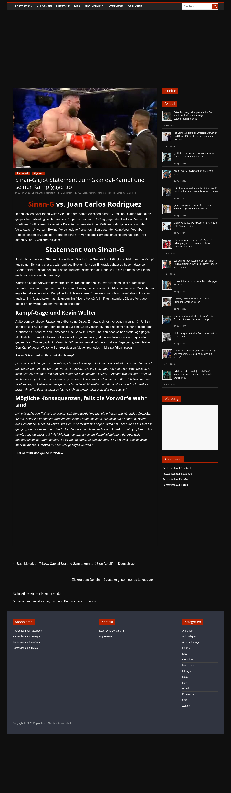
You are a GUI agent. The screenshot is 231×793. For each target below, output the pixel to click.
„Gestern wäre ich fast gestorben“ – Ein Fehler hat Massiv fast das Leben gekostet (195, 317)
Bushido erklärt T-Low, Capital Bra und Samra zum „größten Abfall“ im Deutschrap (74, 563)
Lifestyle (63, 6)
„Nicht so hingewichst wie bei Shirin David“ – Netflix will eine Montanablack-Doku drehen (196, 190)
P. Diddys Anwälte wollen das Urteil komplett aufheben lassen (191, 300)
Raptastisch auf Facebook (177, 468)
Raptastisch (24, 6)
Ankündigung (94, 6)
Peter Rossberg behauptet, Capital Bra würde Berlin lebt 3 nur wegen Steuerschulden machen (193, 115)
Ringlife (111, 193)
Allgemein (44, 6)
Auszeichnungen (191, 642)
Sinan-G (121, 193)
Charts (186, 648)
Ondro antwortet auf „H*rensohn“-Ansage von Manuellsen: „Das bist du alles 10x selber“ (195, 354)
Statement (131, 193)
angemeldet (35, 601)
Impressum (105, 636)
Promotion (188, 694)
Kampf (92, 193)
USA (185, 700)
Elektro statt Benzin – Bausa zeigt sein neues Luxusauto (114, 580)
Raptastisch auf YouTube (176, 479)
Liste (185, 676)
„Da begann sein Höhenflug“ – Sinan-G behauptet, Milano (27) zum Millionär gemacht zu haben (193, 243)
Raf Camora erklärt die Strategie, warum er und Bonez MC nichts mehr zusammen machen (195, 136)
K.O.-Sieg (82, 193)
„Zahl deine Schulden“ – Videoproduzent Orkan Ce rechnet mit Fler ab (194, 155)
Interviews (116, 6)
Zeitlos (186, 705)
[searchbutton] (215, 6)
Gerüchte (135, 6)
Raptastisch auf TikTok (175, 484)
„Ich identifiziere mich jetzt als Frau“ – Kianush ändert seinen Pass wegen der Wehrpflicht (193, 374)
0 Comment (64, 193)
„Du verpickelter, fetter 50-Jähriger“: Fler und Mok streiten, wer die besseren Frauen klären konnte (195, 264)
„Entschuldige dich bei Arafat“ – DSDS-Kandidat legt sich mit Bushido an (193, 207)
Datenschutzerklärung (111, 630)
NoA (184, 682)
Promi (185, 688)
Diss (77, 6)
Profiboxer (101, 193)
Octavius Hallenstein (45, 193)
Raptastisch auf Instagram (177, 473)
